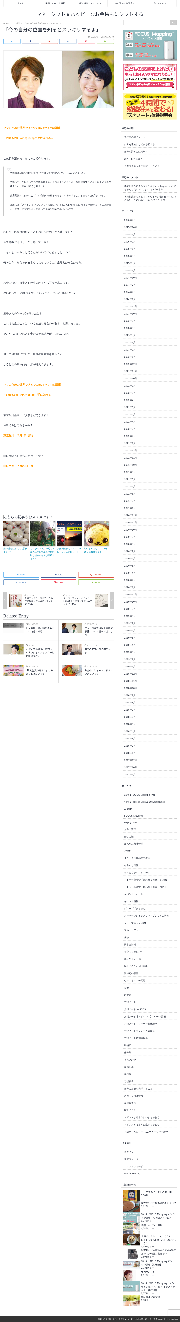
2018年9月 (130, 695)
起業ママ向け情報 (133, 1095)
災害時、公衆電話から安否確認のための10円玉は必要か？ (158, 1251)
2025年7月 (130, 241)
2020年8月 (130, 544)
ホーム (20, 3)
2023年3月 (130, 342)
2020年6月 (130, 558)
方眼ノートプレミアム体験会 (139, 1031)
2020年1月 (130, 587)
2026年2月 (130, 220)
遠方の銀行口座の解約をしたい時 (158, 1203)
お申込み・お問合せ (125, 3)
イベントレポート (133, 894)
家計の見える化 (132, 959)
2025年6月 (130, 249)
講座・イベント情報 (55, 3)
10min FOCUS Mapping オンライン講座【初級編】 (158, 1262)
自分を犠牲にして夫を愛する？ (140, 144)
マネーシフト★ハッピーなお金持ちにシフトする (90, 14)
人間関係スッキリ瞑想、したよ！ (141, 166)
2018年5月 (130, 724)
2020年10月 (130, 529)
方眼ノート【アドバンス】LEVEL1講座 (145, 1016)
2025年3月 (130, 270)
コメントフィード (133, 1166)
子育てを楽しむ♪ (133, 951)
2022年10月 (130, 378)
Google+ (96, 574)
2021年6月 (130, 493)
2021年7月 (130, 486)
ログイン (129, 1152)
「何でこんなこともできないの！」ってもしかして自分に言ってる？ (158, 1239)
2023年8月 (130, 321)
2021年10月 (130, 465)
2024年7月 (130, 285)
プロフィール (159, 3)
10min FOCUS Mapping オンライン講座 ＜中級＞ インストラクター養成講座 (158, 1286)
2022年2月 (130, 436)
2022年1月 (130, 443)
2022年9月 (130, 385)
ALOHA (128, 809)
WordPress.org (132, 1173)
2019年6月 (130, 630)
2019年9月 (130, 609)
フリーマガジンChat (135, 923)
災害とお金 (130, 1059)
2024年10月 (130, 277)
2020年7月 (130, 551)
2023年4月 (130, 335)
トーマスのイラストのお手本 (156, 1192)
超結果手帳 (130, 1103)
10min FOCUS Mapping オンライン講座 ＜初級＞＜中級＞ (158, 1215)
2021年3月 (130, 501)
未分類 (127, 1052)
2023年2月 (130, 349)
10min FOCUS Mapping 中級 (139, 794)
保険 (126, 937)
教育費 (127, 995)
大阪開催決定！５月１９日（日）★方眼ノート (69, 550)
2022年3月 (130, 429)
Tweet (21, 574)
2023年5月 (130, 328)
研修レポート (131, 1067)
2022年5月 (130, 414)
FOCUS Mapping (133, 815)
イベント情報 (131, 901)
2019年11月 (130, 594)
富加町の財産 (131, 973)
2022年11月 (130, 371)
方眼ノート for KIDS (135, 1009)
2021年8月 (130, 479)
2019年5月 (130, 637)
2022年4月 (130, 421)
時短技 (127, 1045)
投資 (126, 987)
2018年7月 (130, 709)
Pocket (58, 582)
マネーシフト (131, 930)
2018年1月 (130, 753)
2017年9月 (130, 774)
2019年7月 (130, 623)
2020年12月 (130, 515)
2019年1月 (130, 666)
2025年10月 (130, 227)
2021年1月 (130, 508)
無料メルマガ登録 (150, 1297)
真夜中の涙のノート (134, 137)
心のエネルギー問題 (134, 980)
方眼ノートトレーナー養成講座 (140, 1023)
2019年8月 (130, 616)
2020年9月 (130, 537)
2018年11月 (130, 681)
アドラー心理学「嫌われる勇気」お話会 (145, 887)
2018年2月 (130, 745)
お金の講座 (130, 829)
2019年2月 (130, 659)
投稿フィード (131, 1159)
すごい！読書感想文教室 (137, 858)
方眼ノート (130, 1002)
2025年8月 (130, 234)
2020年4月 (130, 573)
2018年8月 (130, 702)
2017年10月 (130, 767)
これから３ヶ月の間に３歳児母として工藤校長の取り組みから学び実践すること (42, 553)
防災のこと (130, 1110)
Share (58, 574)
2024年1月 (130, 299)
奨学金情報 (130, 944)
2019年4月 (130, 645)
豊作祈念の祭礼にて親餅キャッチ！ (15, 550)
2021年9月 (130, 472)
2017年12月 (130, 760)
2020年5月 (130, 565)
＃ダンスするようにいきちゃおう (141, 1117)
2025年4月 (130, 263)
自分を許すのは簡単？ (136, 151)
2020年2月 (130, 580)
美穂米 (127, 1074)
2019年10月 (130, 601)
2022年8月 (130, 393)
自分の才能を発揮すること (138, 1088)
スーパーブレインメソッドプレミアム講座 (146, 915)
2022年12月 (130, 364)
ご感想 (127, 851)
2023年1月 (130, 357)
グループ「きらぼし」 (136, 908)
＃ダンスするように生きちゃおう (141, 1124)
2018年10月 (130, 688)
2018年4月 (130, 731)
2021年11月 (130, 457)
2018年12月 (130, 673)
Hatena (21, 582)
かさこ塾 (129, 836)
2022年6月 (130, 407)
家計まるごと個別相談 (136, 966)
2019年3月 (130, 652)
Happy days (130, 822)
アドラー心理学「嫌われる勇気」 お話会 (145, 879)
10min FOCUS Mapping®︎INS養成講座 (144, 802)
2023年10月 (130, 313)
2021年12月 (130, 450)
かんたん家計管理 (133, 843)
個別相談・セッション (90, 3)
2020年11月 (130, 522)
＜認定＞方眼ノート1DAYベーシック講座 (146, 1131)
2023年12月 (130, 306)
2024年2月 (130, 292)
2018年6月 (130, 717)
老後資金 (129, 1081)
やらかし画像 (131, 865)
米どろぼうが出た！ (134, 158)
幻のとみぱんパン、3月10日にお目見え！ (95, 550)
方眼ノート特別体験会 (136, 1038)
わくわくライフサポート (137, 872)
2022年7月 (130, 400)
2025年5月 (130, 256)
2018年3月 (130, 738)
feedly (96, 582)
